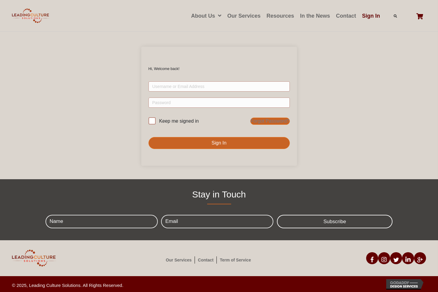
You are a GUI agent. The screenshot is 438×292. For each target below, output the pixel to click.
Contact (205, 260)
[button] (335, 221)
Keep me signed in (179, 121)
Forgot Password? (270, 121)
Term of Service (235, 260)
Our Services (179, 260)
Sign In (219, 142)
